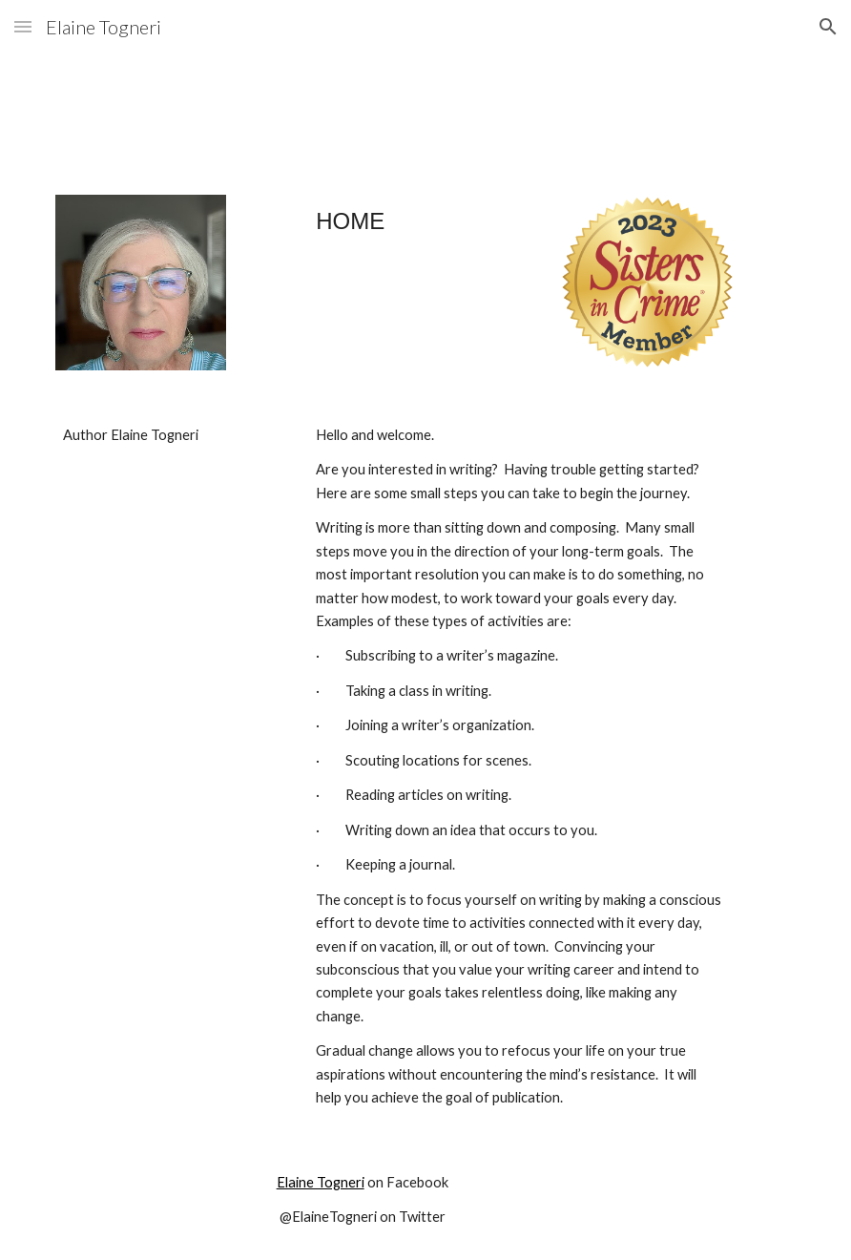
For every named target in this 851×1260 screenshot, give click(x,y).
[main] (362, 230)
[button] (23, 26)
